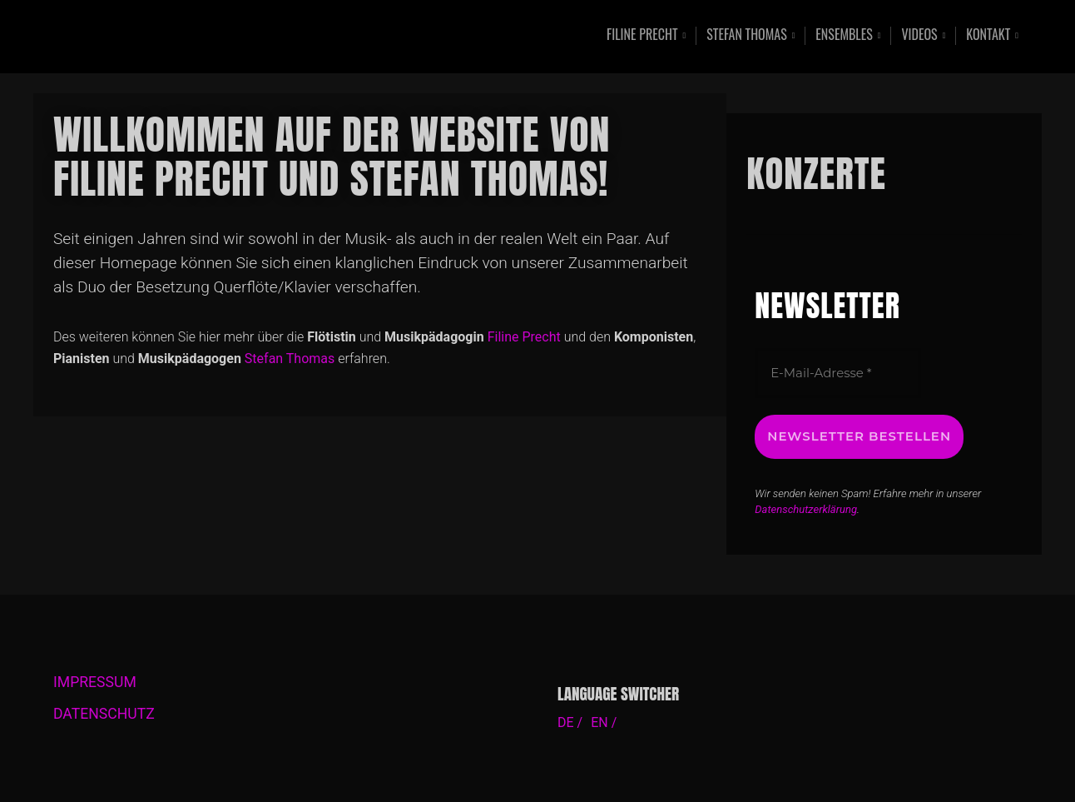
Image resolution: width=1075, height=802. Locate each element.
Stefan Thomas (746, 35)
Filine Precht (642, 35)
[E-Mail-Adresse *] (838, 373)
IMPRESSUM (94, 682)
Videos (919, 35)
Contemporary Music (222, 36)
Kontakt (988, 35)
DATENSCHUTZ (104, 713)
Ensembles (843, 35)
